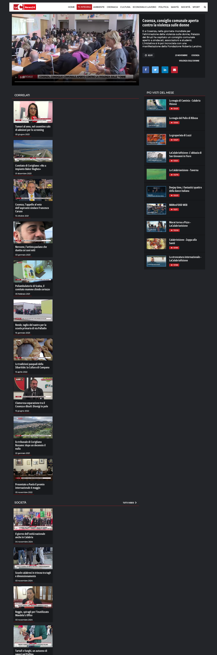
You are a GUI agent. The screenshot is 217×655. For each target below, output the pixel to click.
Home (71, 7)
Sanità (175, 7)
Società (185, 7)
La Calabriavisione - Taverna (183, 170)
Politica (164, 7)
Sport (196, 7)
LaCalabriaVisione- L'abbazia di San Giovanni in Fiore (185, 154)
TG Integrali (84, 7)
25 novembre (181, 55)
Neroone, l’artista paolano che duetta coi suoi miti (31, 248)
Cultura (125, 7)
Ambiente (98, 7)
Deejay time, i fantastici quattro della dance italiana (185, 189)
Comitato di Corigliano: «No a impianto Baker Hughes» (30, 167)
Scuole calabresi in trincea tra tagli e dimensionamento (33, 574)
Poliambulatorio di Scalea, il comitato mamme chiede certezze (32, 287)
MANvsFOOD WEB (178, 205)
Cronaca (112, 7)
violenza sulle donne (189, 60)
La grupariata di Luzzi (180, 135)
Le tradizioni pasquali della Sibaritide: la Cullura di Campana (32, 365)
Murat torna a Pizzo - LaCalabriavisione (180, 224)
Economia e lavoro (144, 7)
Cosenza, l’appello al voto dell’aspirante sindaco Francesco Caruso (32, 208)
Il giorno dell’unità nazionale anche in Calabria (30, 535)
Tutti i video (130, 502)
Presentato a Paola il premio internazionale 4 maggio (30, 486)
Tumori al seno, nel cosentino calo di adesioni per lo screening (33, 128)
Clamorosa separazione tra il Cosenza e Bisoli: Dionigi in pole (31, 404)
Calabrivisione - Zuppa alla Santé (183, 241)
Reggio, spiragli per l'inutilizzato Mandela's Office (32, 613)
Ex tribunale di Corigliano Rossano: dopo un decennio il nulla (30, 445)
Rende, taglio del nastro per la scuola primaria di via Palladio (31, 326)
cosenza (195, 55)
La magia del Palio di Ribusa (183, 118)
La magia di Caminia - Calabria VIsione (184, 102)
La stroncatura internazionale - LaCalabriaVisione (185, 258)
